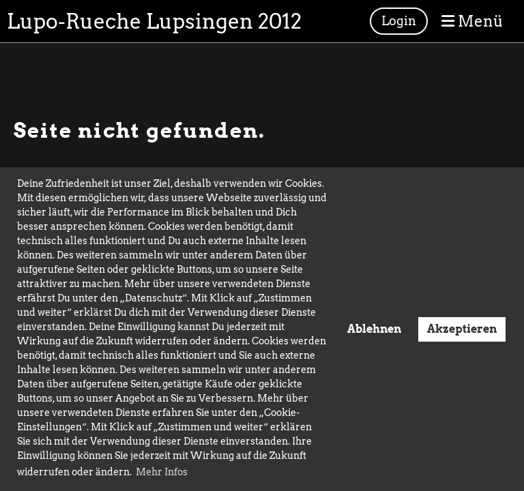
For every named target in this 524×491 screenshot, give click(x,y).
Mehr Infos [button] (162, 471)
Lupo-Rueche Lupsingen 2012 (154, 21)
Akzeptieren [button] (462, 329)
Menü (472, 21)
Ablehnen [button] (374, 329)
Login (398, 21)
